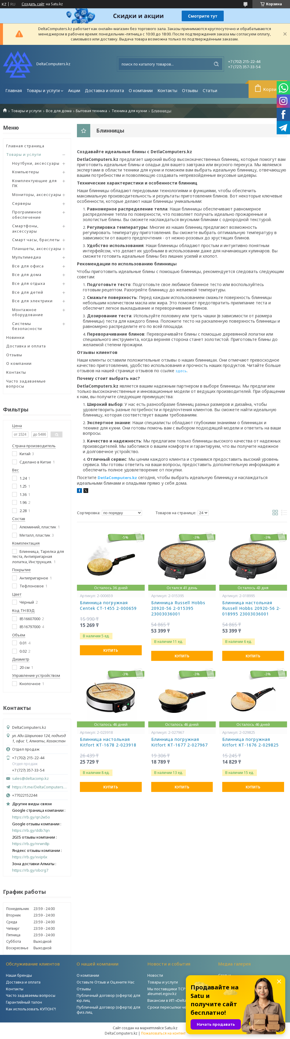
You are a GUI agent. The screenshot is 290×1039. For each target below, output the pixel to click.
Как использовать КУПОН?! (31, 1009)
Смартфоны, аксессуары (25, 228)
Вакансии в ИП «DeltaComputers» (177, 1000)
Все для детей (27, 292)
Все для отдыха (28, 283)
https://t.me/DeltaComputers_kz (40, 787)
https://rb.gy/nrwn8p (30, 843)
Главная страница (25, 145)
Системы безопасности (27, 326)
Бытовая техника (91, 110)
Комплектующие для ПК (34, 183)
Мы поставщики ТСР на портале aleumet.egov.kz (177, 991)
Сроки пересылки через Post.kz (177, 1007)
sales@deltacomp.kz (30, 778)
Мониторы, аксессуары (36, 194)
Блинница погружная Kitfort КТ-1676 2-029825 (250, 742)
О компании (141, 90)
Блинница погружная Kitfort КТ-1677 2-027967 (179, 742)
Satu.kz (171, 1027)
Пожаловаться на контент (163, 1033)
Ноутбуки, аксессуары (35, 163)
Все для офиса (28, 266)
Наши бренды (19, 975)
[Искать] (216, 64)
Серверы (21, 203)
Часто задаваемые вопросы (26, 383)
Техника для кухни (129, 110)
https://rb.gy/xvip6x (29, 857)
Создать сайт (33, 4)
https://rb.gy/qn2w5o (31, 817)
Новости (155, 975)
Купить (110, 650)
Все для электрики (32, 300)
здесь (181, 370)
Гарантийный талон (24, 1002)
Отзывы (190, 90)
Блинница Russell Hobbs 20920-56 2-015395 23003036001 (178, 608)
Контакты (167, 90)
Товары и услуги (43, 90)
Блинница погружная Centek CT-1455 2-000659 (108, 605)
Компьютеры (25, 171)
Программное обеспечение (27, 214)
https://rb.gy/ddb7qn (31, 830)
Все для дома (59, 110)
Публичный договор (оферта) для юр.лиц (108, 998)
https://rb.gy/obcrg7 (30, 870)
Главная (13, 90)
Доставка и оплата (104, 90)
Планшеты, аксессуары (36, 248)
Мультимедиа (26, 257)
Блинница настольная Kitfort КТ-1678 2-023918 (108, 742)
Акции (74, 90)
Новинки (15, 337)
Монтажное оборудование (27, 312)
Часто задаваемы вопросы (30, 995)
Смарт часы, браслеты (36, 239)
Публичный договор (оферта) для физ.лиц (108, 1009)
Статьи (210, 90)
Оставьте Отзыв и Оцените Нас (106, 982)
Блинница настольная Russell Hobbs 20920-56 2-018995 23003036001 (251, 608)
